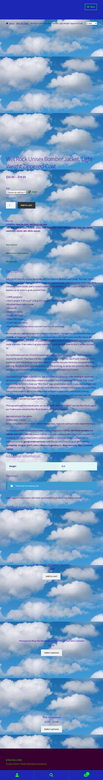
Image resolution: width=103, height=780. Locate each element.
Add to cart (26, 205)
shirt (79, 227)
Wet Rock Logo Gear (38, 224)
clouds (19, 227)
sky (83, 227)
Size (8, 188)
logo (44, 227)
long (49, 227)
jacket (38, 227)
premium (67, 227)
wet (25, 230)
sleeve (89, 227)
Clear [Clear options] (34, 191)
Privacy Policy (12, 763)
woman (37, 230)
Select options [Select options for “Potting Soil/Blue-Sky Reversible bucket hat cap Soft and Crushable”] (51, 652)
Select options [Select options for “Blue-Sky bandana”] (51, 729)
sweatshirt (11, 230)
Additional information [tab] (17, 253)
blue (13, 227)
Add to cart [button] (51, 576)
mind (60, 227)
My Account (17, 775)
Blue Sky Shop (22, 23)
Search (51, 775)
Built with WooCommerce (33, 763)
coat (25, 227)
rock (74, 227)
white (30, 230)
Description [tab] (11, 244)
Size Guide (11, 197)
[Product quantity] (11, 205)
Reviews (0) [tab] (11, 261)
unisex (19, 230)
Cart (79, 773)
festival (31, 227)
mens (54, 227)
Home (11, 23)
